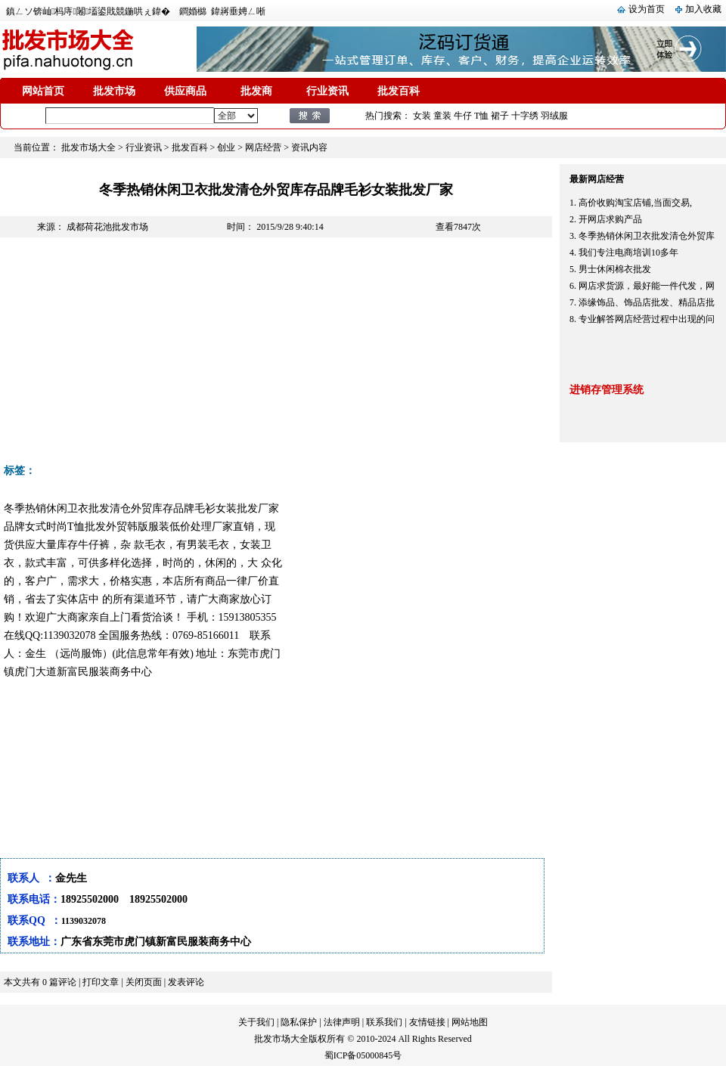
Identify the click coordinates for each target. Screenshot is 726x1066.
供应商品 (185, 91)
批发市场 (114, 91)
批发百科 (398, 91)
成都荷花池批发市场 (107, 227)
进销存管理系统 (606, 389)
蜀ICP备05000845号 (363, 1055)
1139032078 (83, 921)
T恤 (481, 115)
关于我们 (256, 1022)
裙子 (500, 115)
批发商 (256, 91)
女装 (422, 115)
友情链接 (427, 1022)
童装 (442, 115)
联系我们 (384, 1022)
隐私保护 (299, 1022)
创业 (226, 147)
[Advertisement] (255, 354)
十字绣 (524, 115)
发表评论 (186, 982)
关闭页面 (144, 982)
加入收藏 (703, 9)
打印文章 (100, 982)
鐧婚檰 (192, 11)
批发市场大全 (88, 147)
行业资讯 (327, 91)
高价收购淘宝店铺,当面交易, (635, 202)
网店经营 (263, 147)
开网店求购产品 (610, 219)
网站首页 (43, 91)
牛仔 (463, 115)
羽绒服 (554, 115)
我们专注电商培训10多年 (628, 252)
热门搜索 (383, 115)
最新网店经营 (596, 179)
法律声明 (342, 1022)
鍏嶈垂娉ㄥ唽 (238, 11)
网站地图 (469, 1022)
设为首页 (646, 9)
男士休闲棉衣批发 (615, 269)
